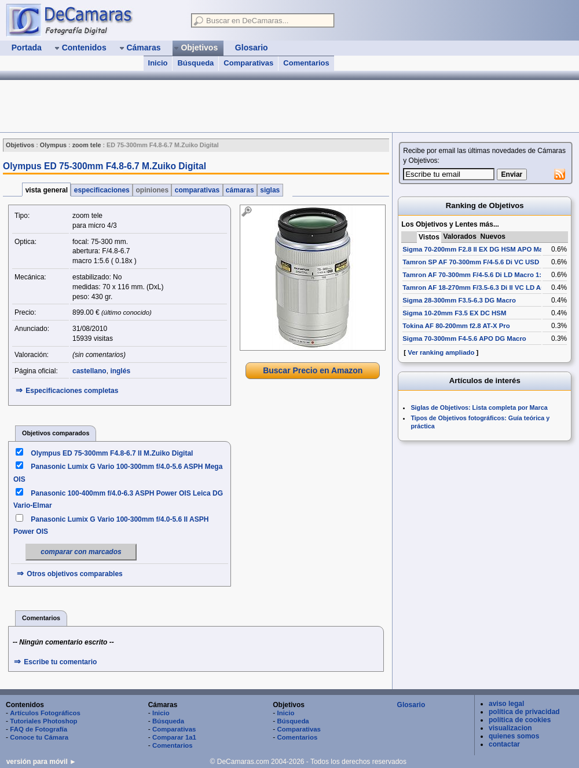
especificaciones (101, 190)
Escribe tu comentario (60, 662)
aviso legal (506, 704)
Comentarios (306, 63)
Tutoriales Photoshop (43, 721)
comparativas (197, 190)
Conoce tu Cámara (39, 737)
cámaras (240, 190)
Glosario (411, 705)
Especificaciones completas (71, 391)
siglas (270, 190)
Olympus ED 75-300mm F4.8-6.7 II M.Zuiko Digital (112, 453)
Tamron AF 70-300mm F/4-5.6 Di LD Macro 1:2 (473, 274)
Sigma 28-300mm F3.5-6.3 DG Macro (459, 300)
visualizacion (510, 728)
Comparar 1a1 (174, 737)
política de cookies (520, 720)
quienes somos (514, 736)
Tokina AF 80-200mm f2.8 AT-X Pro (456, 325)
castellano (89, 371)
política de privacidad (524, 712)
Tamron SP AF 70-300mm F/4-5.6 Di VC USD (470, 262)
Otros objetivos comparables (74, 574)
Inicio (158, 63)
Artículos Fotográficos (45, 712)
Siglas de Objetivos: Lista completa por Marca (479, 407)
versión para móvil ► (41, 762)
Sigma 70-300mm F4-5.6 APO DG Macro (464, 338)
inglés (120, 371)
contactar (504, 744)
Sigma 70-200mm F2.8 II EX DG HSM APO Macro (477, 249)
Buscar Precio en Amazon (312, 370)
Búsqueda (195, 63)
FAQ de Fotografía (38, 729)
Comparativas (248, 63)
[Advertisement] (211, 106)
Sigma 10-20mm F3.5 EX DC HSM (454, 313)
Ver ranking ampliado (441, 352)
